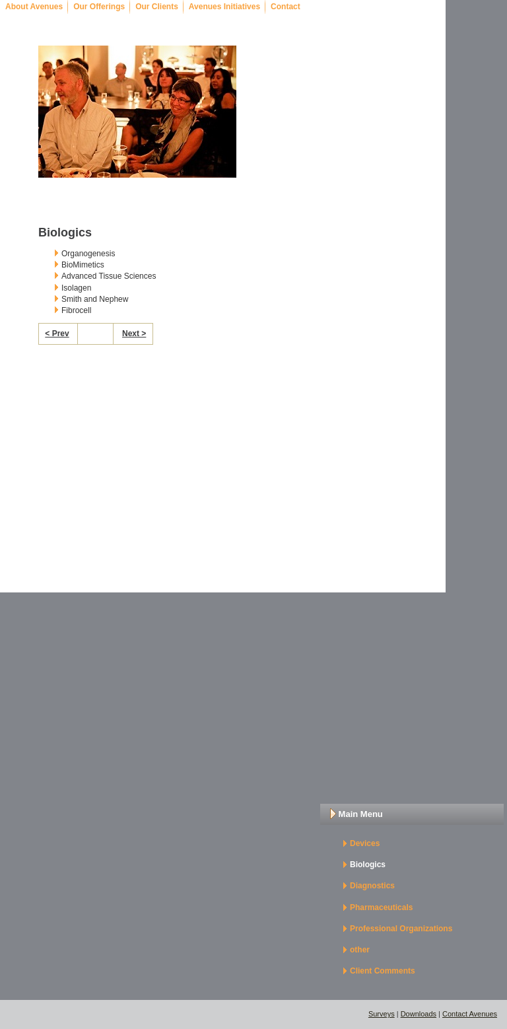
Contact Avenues (469, 1014)
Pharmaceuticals (381, 907)
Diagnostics (372, 885)
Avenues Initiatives (224, 6)
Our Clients (156, 6)
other (360, 949)
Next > (134, 333)
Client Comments (382, 971)
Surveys (381, 1014)
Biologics (368, 864)
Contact (285, 6)
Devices (365, 843)
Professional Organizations (401, 928)
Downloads (418, 1014)
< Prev (57, 333)
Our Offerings (99, 6)
